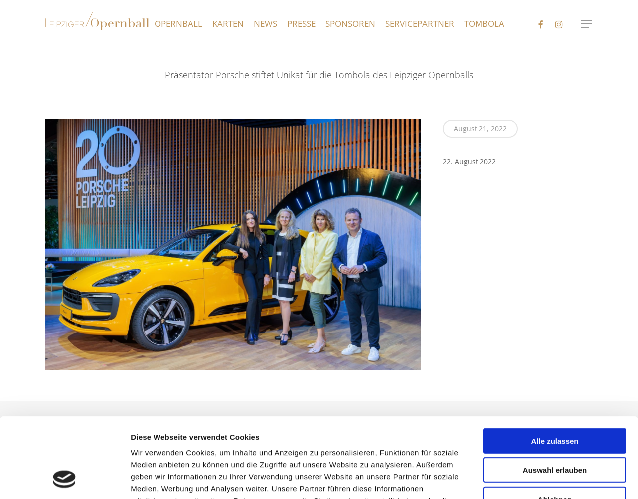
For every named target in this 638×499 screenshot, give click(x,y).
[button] (587, 24)
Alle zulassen (554, 367)
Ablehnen (555, 426)
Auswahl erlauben (555, 397)
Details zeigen (543, 480)
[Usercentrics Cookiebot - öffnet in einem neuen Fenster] (64, 479)
